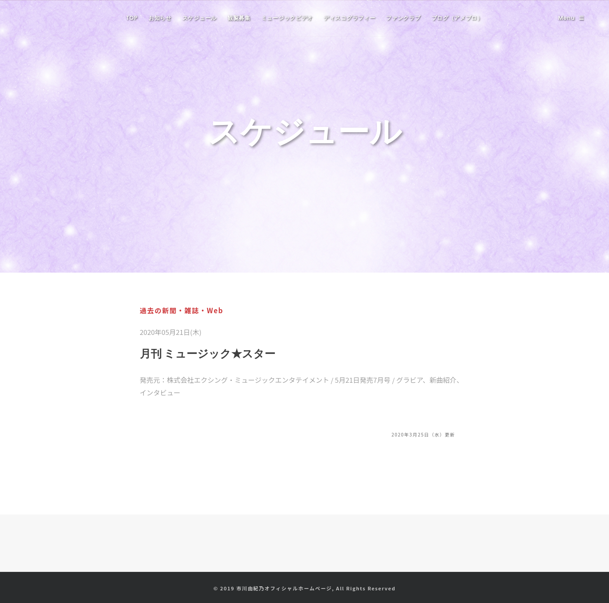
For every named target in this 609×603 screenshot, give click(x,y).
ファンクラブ (403, 18)
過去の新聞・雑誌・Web (181, 310)
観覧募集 (239, 18)
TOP (132, 18)
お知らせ (160, 18)
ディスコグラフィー (349, 18)
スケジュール (199, 18)
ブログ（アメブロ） (457, 18)
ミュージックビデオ (287, 18)
